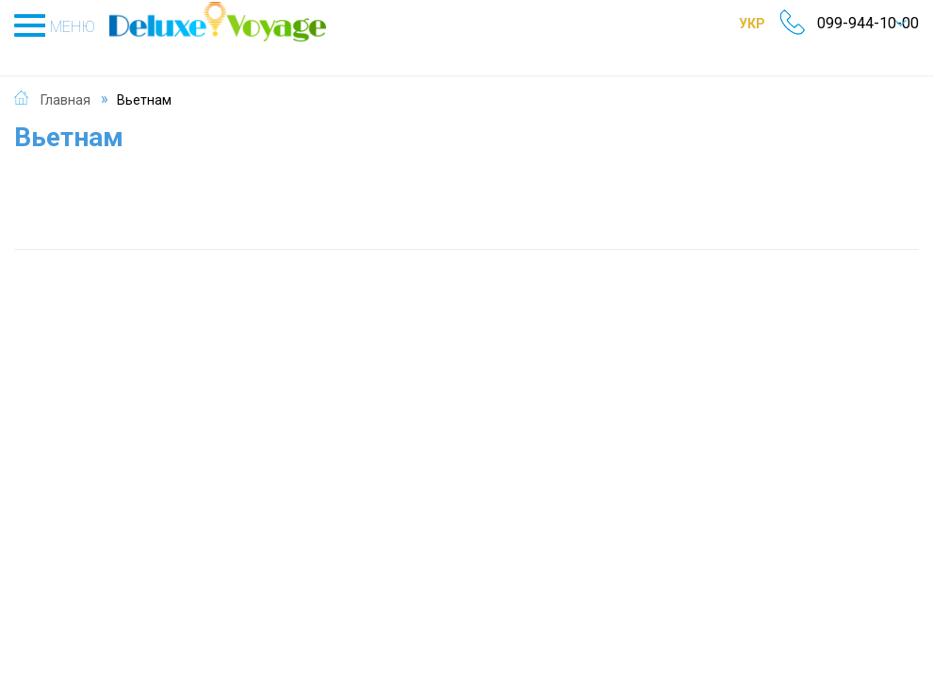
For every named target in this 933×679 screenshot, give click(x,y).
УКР (731, 23)
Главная (65, 79)
